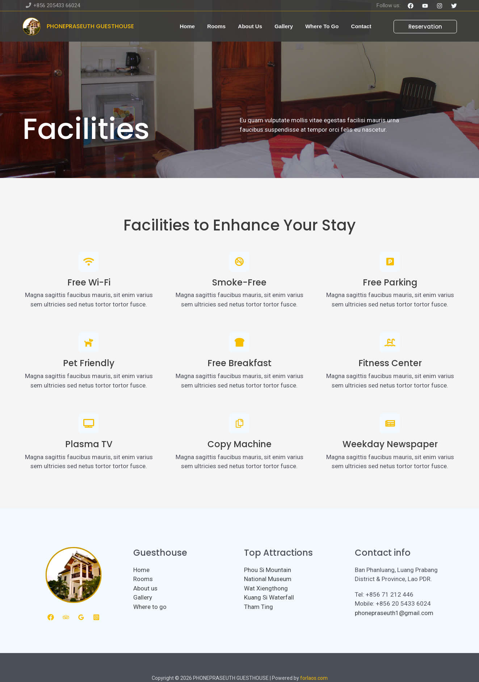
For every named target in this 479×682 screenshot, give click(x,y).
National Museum (267, 579)
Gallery (142, 597)
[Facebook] (410, 6)
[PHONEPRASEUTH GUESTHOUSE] (31, 25)
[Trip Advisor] (66, 617)
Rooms (143, 579)
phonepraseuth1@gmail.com (394, 613)
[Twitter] (454, 6)
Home (141, 569)
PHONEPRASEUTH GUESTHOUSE (90, 26)
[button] (421, 26)
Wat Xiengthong (266, 588)
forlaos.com (314, 678)
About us (145, 588)
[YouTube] (425, 6)
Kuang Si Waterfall (269, 597)
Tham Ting (258, 606)
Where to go (150, 606)
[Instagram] (439, 6)
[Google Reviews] (81, 617)
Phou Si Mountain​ (267, 569)
